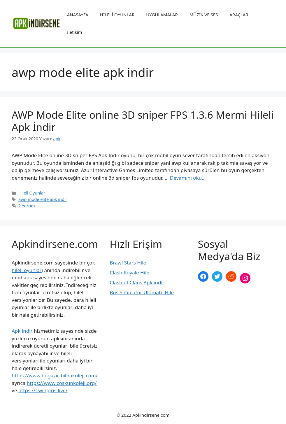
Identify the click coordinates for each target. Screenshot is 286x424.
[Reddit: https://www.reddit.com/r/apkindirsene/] (231, 276)
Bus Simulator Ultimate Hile (142, 292)
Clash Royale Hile (129, 272)
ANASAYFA (77, 14)
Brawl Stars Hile (128, 262)
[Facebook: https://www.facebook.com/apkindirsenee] (203, 276)
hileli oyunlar (27, 270)
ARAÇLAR (238, 14)
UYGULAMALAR (162, 14)
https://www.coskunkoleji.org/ (62, 383)
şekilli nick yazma (218, 297)
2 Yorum (26, 206)
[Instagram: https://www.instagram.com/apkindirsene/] (245, 278)
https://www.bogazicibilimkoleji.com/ (55, 375)
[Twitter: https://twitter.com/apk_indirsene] (217, 276)
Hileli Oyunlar (31, 193)
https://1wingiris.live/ (43, 390)
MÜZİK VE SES (204, 14)
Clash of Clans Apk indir (137, 282)
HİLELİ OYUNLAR (117, 14)
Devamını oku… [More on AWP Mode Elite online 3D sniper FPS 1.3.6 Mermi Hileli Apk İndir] (188, 177)
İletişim (74, 32)
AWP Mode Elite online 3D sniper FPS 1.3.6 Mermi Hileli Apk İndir (143, 121)
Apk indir (22, 330)
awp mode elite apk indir (42, 199)
